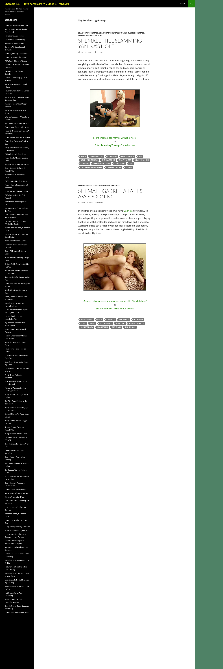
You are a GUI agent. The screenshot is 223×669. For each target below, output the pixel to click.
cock (99, 320)
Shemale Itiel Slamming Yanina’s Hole (110, 43)
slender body (87, 327)
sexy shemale (106, 323)
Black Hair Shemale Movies (113, 33)
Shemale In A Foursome (14, 43)
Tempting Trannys (101, 164)
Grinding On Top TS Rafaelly (16, 53)
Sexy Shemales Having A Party (16, 123)
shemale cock (108, 160)
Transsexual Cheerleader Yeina (17, 127)
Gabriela (128, 210)
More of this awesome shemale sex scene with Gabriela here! (115, 300)
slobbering (102, 327)
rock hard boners (89, 160)
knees (92, 323)
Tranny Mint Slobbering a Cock (17, 612)
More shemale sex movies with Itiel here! (114, 137)
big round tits (96, 156)
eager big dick (127, 156)
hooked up (124, 320)
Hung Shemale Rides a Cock (16, 433)
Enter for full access (114, 145)
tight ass (116, 327)
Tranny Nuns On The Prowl (15, 57)
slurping (85, 164)
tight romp (119, 164)
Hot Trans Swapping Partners (16, 191)
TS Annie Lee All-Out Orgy (15, 154)
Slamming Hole (142, 160)
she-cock (120, 323)
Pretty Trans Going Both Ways (17, 164)
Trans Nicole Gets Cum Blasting (17, 137)
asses (83, 156)
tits (131, 164)
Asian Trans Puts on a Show (15, 241)
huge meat (138, 320)
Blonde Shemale (136, 33)
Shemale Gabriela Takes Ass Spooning (110, 194)
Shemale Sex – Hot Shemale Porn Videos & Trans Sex (37, 3)
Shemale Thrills (136, 323)
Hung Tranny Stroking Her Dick (17, 527)
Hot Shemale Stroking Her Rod (17, 530)
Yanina (128, 167)
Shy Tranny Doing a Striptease (16, 493)
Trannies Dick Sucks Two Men (16, 25)
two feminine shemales (91, 167)
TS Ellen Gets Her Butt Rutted (16, 181)
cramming (112, 156)
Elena (100, 52)
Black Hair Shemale (88, 33)
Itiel (140, 156)
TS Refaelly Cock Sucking (15, 39)
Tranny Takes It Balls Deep (15, 489)
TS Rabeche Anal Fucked (14, 36)
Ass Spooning (87, 320)
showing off (125, 160)
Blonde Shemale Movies (90, 35)
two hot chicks (113, 167)
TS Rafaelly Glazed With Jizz (16, 61)
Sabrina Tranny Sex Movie (15, 497)
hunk (83, 323)
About (183, 4)
